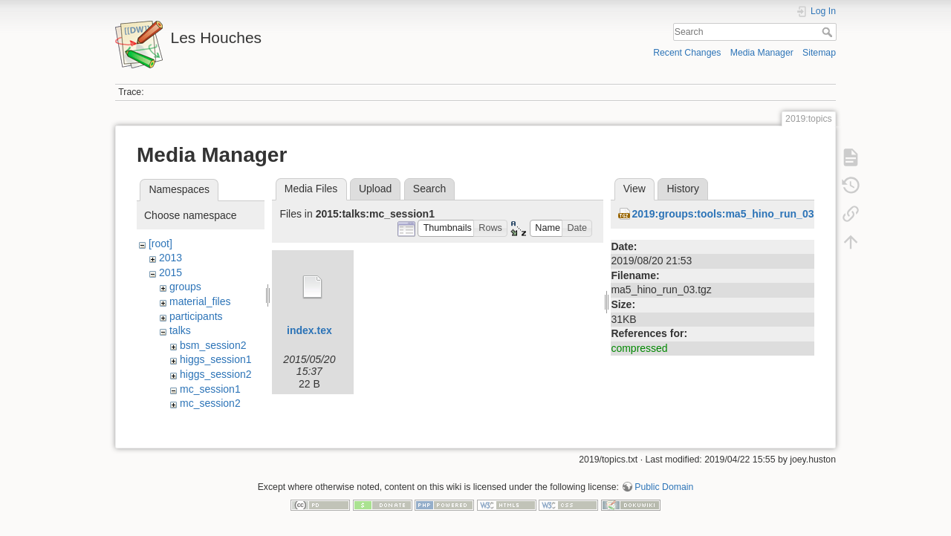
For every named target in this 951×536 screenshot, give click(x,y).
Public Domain (663, 487)
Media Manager (761, 53)
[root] (160, 243)
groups (185, 286)
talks (180, 330)
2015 (170, 272)
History (682, 189)
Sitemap (819, 53)
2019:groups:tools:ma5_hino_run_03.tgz (731, 214)
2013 (170, 258)
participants (196, 316)
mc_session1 (210, 389)
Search (829, 32)
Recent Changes (687, 53)
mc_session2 (210, 403)
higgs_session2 (216, 374)
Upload (375, 189)
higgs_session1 (216, 359)
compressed (639, 348)
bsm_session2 (213, 345)
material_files (199, 301)
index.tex (309, 330)
